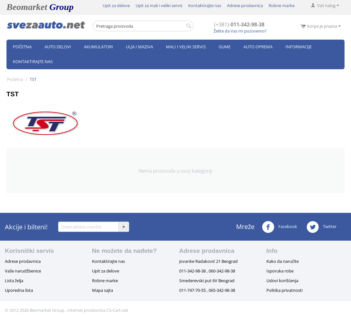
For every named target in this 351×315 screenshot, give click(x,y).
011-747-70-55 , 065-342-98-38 (207, 290)
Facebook (279, 227)
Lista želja (14, 280)
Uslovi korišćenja (282, 280)
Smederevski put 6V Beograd (206, 280)
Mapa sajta (102, 290)
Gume (225, 47)
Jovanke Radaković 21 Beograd (208, 261)
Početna (22, 47)
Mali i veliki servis (186, 47)
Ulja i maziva (139, 47)
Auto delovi (58, 47)
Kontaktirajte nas (204, 5)
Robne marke (281, 5)
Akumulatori (98, 47)
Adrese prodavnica (245, 5)
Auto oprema (258, 47)
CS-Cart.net (117, 310)
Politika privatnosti (284, 290)
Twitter (321, 227)
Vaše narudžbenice (23, 271)
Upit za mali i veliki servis (159, 5)
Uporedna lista (19, 290)
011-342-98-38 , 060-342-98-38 (207, 271)
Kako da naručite (282, 261)
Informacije (298, 47)
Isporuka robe (280, 271)
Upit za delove (116, 5)
